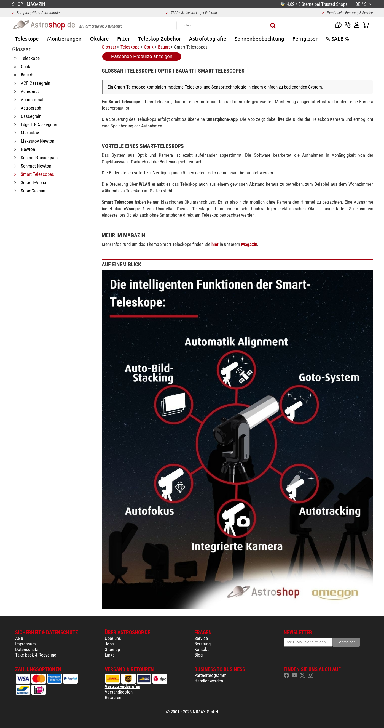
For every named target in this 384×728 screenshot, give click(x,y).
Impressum (25, 644)
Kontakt (201, 649)
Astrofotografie (207, 38)
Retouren (113, 697)
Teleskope (27, 38)
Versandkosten (119, 692)
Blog (198, 655)
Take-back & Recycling (35, 655)
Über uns (113, 638)
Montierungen (64, 38)
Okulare (99, 38)
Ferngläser (305, 38)
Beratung (202, 644)
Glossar (109, 47)
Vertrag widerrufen (122, 686)
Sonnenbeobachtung (259, 38)
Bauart (164, 47)
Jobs (109, 644)
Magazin (249, 244)
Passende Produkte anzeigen (141, 56)
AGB (19, 638)
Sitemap (112, 649)
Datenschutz (26, 649)
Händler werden (208, 681)
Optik (149, 47)
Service (201, 638)
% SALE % (337, 38)
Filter (123, 38)
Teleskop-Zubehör (159, 38)
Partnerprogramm (210, 675)
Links (110, 655)
